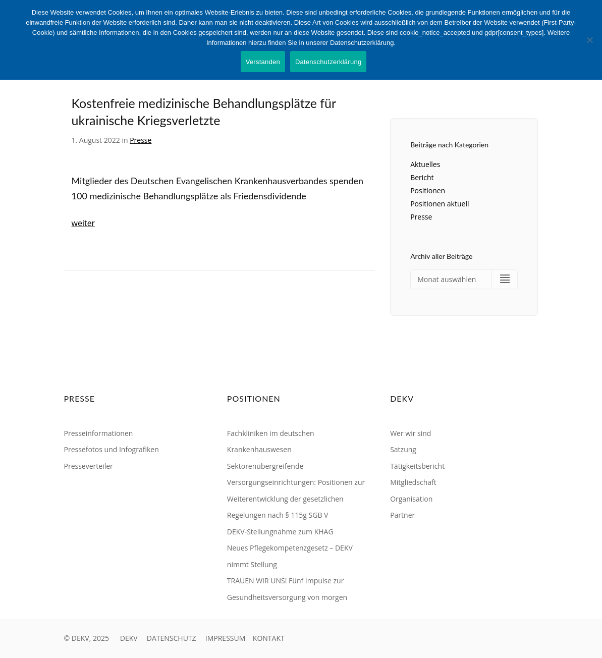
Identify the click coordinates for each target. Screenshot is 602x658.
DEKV (129, 638)
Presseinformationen (98, 433)
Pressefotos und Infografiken (111, 449)
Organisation (411, 499)
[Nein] (589, 40)
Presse (140, 140)
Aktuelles (425, 164)
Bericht (421, 177)
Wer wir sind (410, 433)
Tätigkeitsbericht (417, 466)
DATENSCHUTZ (171, 638)
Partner (402, 515)
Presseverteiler (88, 466)
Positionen (427, 190)
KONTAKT (269, 638)
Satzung (403, 449)
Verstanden (263, 62)
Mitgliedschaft (413, 482)
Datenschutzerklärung (328, 62)
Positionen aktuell (439, 203)
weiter (83, 223)
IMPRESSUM (225, 638)
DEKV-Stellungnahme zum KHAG (280, 531)
